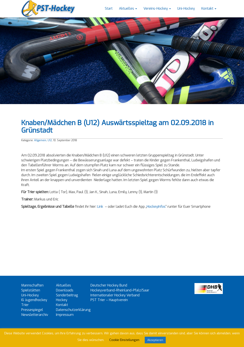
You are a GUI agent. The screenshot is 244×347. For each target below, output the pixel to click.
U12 (50, 140)
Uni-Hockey (186, 8)
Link (100, 206)
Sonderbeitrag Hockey (67, 297)
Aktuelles (128, 8)
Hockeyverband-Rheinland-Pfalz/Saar (119, 290)
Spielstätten (30, 290)
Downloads (64, 290)
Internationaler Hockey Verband (115, 295)
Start (109, 8)
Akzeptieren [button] (155, 340)
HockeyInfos (156, 206)
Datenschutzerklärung (73, 310)
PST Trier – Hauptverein (109, 300)
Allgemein (40, 140)
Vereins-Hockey (157, 8)
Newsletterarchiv (34, 314)
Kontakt (208, 8)
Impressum (65, 314)
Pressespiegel (32, 310)
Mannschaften (32, 285)
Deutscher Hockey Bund (108, 285)
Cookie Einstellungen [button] (124, 340)
